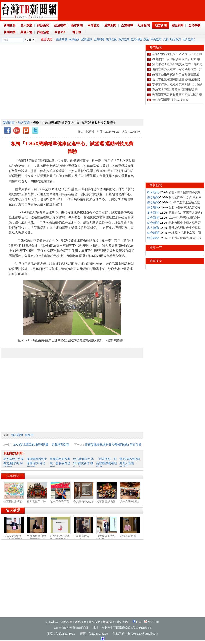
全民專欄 (194, 25)
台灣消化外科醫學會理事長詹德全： (60, 538)
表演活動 (111, 39)
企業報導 (127, 25)
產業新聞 (110, 25)
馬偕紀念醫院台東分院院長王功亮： (14, 538)
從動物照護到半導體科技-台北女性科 (37, 462)
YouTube (151, 621)
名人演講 (26, 25)
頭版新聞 (43, 25)
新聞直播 (9, 32)
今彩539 (59, 32)
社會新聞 (144, 25)
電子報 (76, 32)
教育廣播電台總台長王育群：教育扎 (37, 538)
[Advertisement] (36, 81)
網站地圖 (66, 621)
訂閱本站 (52, 621)
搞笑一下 (156, 247)
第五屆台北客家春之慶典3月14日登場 (13, 462)
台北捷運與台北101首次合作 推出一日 (83, 462)
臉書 (137, 621)
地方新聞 (161, 25)
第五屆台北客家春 (14, 502)
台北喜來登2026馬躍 (83, 502)
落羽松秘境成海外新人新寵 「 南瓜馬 (129, 462)
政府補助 (136, 39)
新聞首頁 (9, 25)
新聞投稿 (108, 621)
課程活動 (43, 32)
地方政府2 (189, 39)
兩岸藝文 (93, 25)
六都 (165, 39)
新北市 (29, 435)
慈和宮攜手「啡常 (37, 502)
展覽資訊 (86, 39)
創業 (146, 39)
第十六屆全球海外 (130, 502)
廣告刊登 (123, 621)
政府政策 (124, 39)
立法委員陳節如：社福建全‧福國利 (83, 538)
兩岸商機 (61, 39)
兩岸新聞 (77, 25)
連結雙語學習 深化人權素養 (170, 99)
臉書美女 (156, 261)
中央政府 (156, 39)
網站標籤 (80, 621)
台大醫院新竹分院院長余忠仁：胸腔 (106, 538)
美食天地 (26, 32)
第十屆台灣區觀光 (60, 502)
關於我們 (94, 621)
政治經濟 (60, 25)
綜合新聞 (177, 25)
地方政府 (175, 39)
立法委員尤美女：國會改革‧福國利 (130, 538)
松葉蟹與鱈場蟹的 (106, 502)
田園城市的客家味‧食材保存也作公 (60, 463)
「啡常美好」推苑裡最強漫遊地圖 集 (106, 462)
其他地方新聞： (15, 453)
